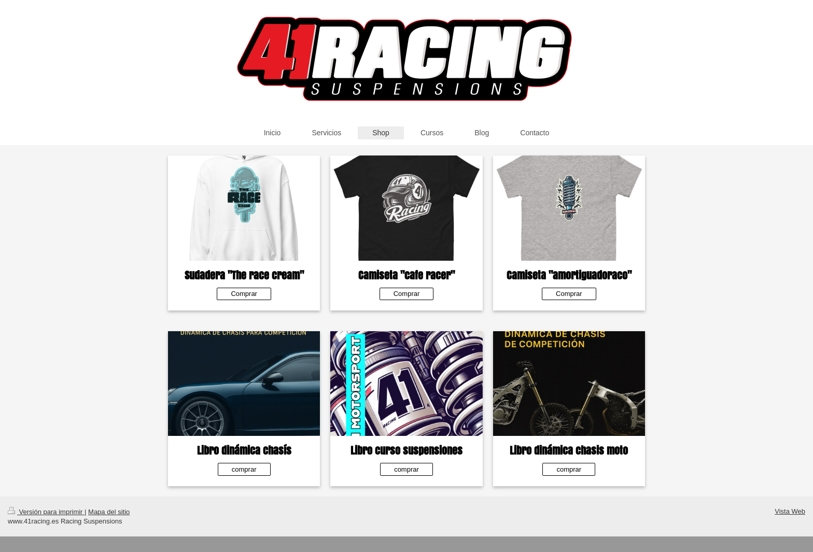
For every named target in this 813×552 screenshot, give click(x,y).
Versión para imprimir (46, 512)
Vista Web (790, 511)
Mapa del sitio (109, 512)
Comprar (244, 294)
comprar (244, 469)
